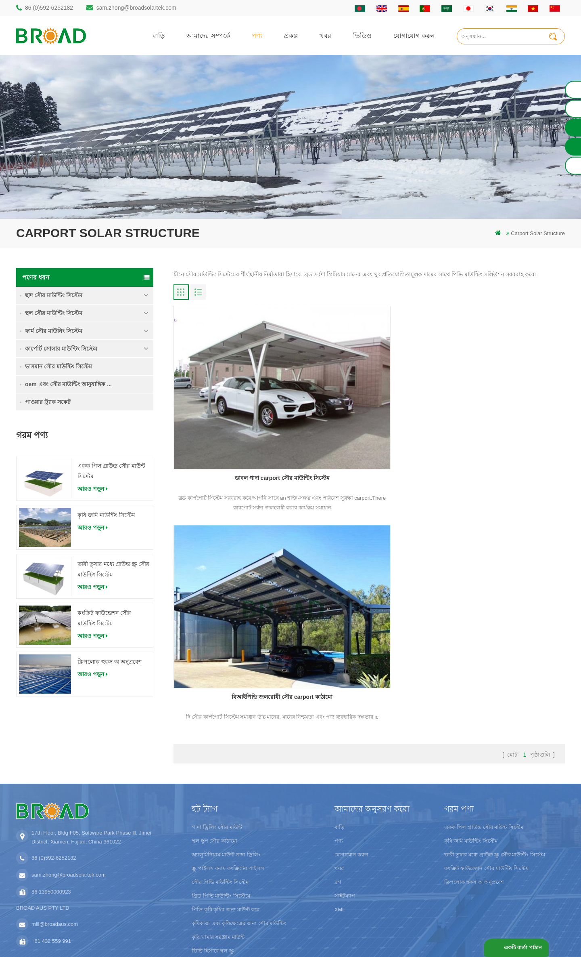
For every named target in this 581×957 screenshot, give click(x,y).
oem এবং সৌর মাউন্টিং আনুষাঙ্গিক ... (68, 384)
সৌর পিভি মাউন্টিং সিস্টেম (220, 819)
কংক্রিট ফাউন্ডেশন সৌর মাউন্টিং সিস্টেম (104, 618)
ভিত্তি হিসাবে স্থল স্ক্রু (213, 888)
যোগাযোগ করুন (414, 35)
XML (339, 846)
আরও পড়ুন (92, 489)
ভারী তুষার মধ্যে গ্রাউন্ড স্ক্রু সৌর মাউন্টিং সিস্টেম (113, 569)
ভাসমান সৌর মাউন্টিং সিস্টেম (58, 366)
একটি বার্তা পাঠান (522, 947)
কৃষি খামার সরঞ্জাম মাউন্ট (218, 874)
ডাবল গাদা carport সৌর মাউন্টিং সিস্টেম (236, 409)
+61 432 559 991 (51, 878)
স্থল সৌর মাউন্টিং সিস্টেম (53, 313)
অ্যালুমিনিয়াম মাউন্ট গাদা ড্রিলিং (226, 792)
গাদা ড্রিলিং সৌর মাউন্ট (217, 764)
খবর (325, 35)
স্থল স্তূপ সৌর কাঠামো (214, 778)
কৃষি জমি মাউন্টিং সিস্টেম (106, 515)
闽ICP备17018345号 (358, 939)
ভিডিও (362, 35)
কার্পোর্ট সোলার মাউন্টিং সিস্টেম (61, 348)
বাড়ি (159, 35)
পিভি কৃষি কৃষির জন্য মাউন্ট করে (225, 846)
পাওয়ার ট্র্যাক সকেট (48, 402)
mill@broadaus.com (54, 861)
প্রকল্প (291, 35)
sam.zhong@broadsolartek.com (136, 7)
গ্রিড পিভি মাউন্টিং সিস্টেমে (221, 833)
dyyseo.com (427, 939)
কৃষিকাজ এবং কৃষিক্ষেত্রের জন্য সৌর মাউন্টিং (239, 860)
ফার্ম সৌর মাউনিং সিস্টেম (53, 331)
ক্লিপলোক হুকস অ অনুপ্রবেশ (109, 661)
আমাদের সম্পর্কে (208, 35)
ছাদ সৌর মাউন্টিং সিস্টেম (53, 295)
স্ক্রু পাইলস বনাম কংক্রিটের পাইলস (228, 805)
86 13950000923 (51, 829)
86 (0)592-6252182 (49, 7)
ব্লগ (337, 819)
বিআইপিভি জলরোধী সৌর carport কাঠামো (369, 409)
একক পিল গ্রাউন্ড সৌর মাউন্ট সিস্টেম (111, 471)
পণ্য (257, 35)
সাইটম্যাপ (344, 833)
